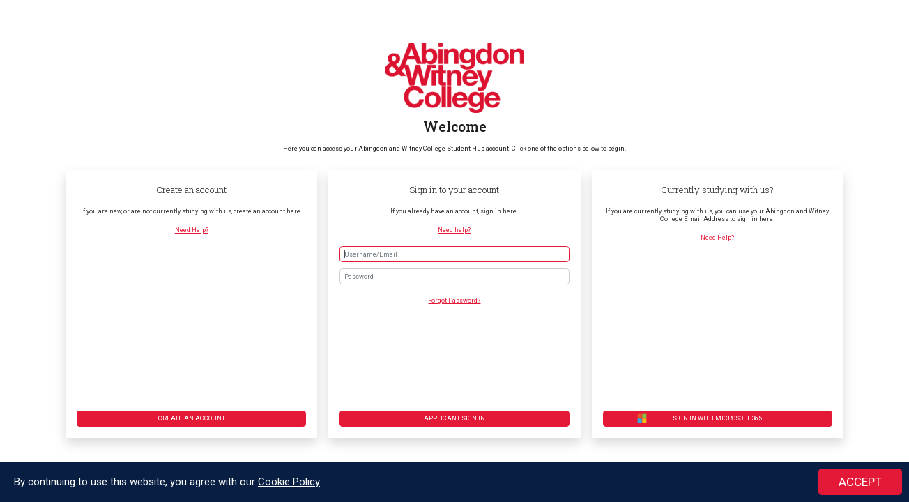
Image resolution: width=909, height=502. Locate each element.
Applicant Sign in (454, 418)
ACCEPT (860, 485)
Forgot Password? (454, 300)
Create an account (191, 418)
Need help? (454, 230)
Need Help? (191, 230)
